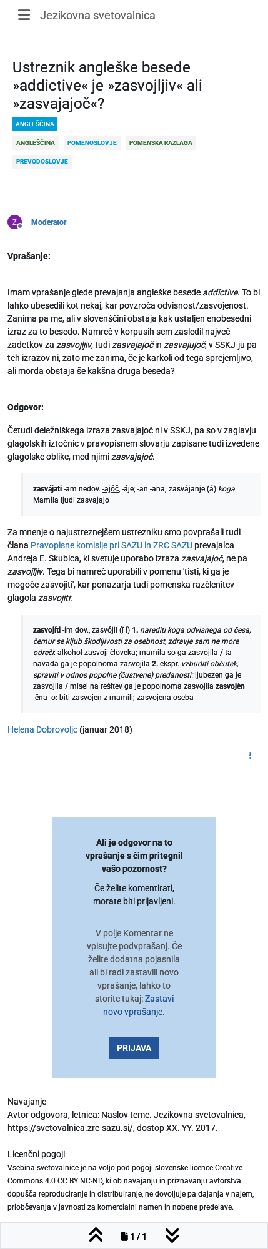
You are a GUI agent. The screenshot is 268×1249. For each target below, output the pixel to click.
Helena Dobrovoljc (42, 729)
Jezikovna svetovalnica (98, 15)
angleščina (35, 124)
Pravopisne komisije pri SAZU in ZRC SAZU (111, 545)
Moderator (48, 222)
